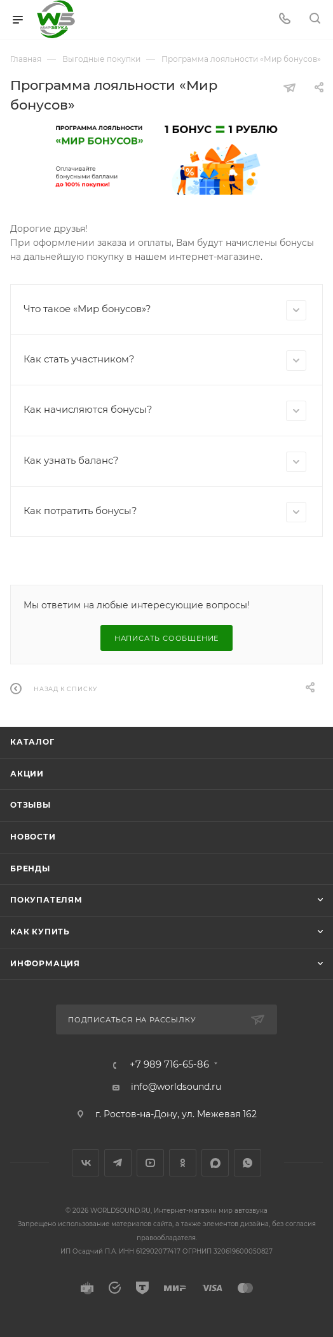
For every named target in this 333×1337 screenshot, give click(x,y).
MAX (215, 1162)
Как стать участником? (165, 360)
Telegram (118, 1162)
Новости (33, 836)
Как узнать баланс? (165, 462)
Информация (45, 963)
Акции (27, 773)
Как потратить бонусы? (165, 512)
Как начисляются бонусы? (165, 411)
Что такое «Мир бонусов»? (165, 310)
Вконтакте (85, 1162)
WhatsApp (247, 1162)
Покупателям (46, 899)
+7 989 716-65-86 (169, 1064)
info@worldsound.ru (176, 1086)
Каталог (32, 742)
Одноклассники (182, 1162)
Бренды (30, 868)
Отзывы (30, 805)
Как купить (40, 931)
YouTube (150, 1162)
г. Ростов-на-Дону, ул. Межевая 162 (176, 1114)
